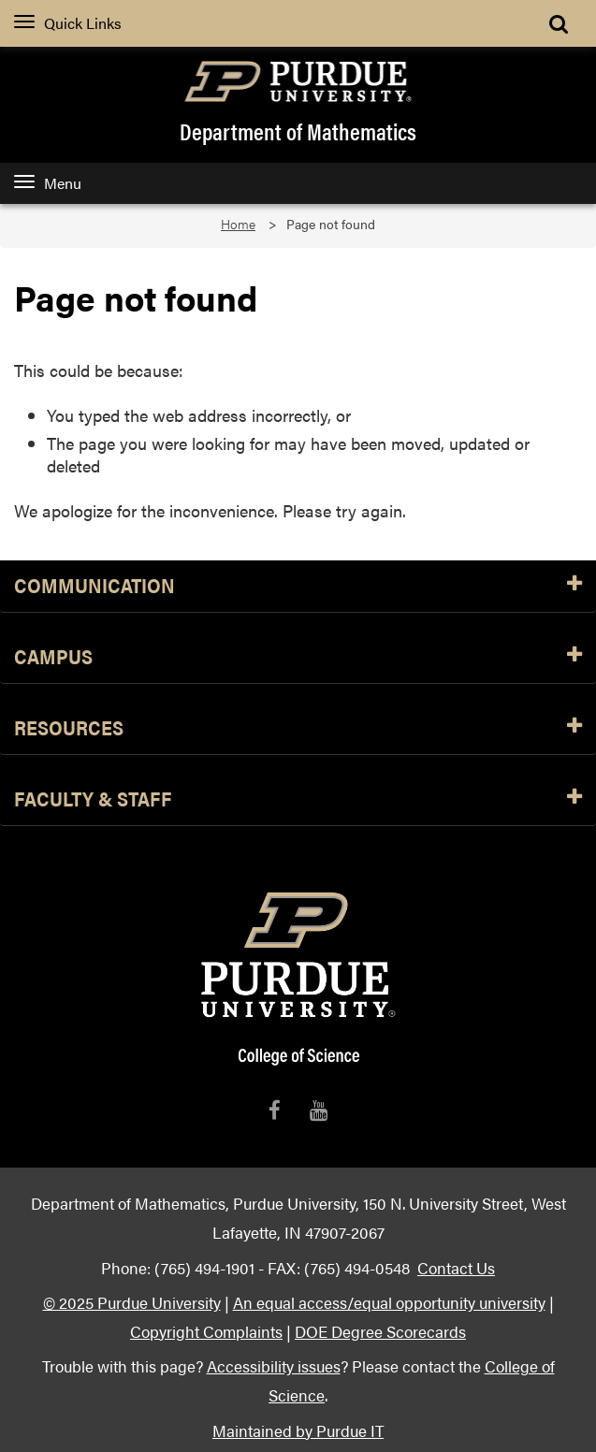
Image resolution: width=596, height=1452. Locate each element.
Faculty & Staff (298, 799)
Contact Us (456, 1267)
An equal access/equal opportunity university (389, 1302)
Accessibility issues (274, 1365)
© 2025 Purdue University (132, 1302)
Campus (298, 657)
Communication (298, 586)
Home (238, 224)
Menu (47, 183)
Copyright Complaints (206, 1331)
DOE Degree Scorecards (380, 1331)
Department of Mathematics (298, 131)
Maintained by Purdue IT (298, 1430)
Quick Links (68, 23)
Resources (298, 728)
